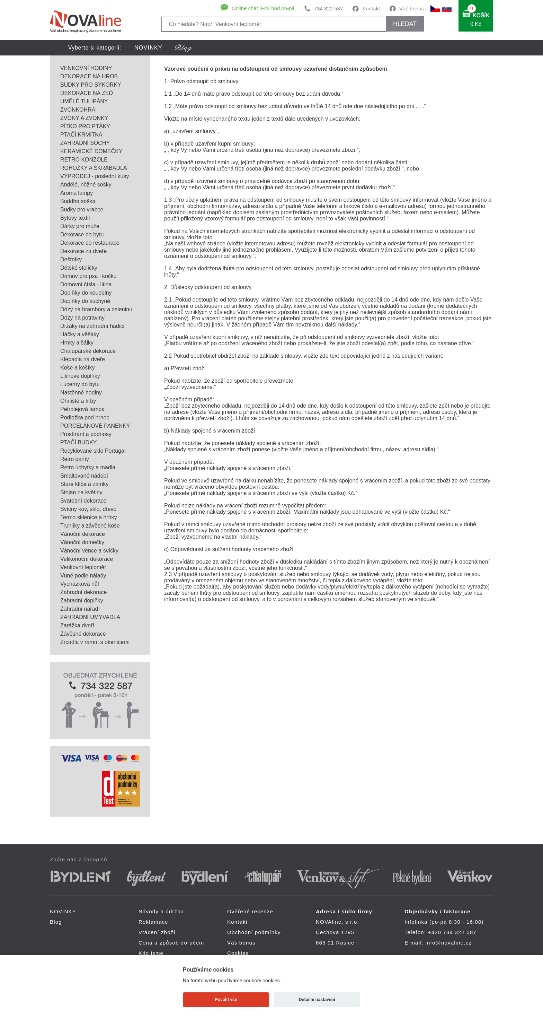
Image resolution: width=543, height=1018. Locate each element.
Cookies (238, 953)
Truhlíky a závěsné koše (90, 526)
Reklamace (153, 922)
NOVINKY (148, 48)
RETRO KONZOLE (84, 160)
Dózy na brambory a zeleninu (96, 309)
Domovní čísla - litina (86, 284)
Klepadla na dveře (82, 359)
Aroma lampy (76, 193)
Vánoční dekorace (82, 534)
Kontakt (371, 8)
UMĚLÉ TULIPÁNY (84, 101)
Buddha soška (77, 201)
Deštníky (71, 259)
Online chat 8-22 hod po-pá (263, 8)
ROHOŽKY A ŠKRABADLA (93, 168)
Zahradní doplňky (81, 600)
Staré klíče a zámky (84, 484)
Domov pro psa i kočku (88, 276)
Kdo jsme (151, 953)
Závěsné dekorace (83, 634)
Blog (56, 922)
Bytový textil (75, 218)
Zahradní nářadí (80, 609)
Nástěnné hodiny (81, 392)
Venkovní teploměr (83, 567)
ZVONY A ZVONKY (84, 118)
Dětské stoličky (78, 268)
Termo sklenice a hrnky (88, 517)
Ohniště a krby (78, 401)
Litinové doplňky (80, 376)
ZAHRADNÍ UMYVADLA (90, 617)
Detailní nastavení (317, 999)
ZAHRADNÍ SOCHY (85, 143)
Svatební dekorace (83, 501)
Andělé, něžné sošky (86, 185)
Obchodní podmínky (254, 932)
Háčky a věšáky (79, 334)
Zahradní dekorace (83, 592)
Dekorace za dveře (83, 251)
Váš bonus (411, 8)
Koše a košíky (77, 368)
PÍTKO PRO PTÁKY (85, 126)
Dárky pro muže (79, 226)
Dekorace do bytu (82, 234)
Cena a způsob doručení (171, 943)
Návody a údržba (161, 911)
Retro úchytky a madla (87, 467)
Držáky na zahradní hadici (92, 326)
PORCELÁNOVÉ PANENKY (95, 426)
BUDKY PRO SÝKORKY (90, 85)
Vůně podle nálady (83, 575)
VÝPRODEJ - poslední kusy (94, 176)
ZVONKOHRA (77, 110)
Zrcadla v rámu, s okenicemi (95, 642)
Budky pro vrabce (82, 209)
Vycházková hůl (79, 584)
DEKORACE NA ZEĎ (86, 93)
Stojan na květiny (81, 492)
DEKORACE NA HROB (89, 76)
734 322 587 (328, 8)
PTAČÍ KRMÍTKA (81, 135)
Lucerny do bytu (80, 384)
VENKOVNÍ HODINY (86, 68)
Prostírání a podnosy (86, 434)
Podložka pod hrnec (84, 417)
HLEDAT (405, 23)
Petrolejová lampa (82, 409)
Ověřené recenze (250, 911)
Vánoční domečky (82, 542)
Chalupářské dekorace (88, 351)
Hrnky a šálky (77, 343)
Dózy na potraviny (82, 318)
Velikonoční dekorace (86, 559)
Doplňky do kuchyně (85, 301)
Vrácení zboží (157, 932)
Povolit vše (226, 999)
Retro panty (74, 459)
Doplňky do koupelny (86, 293)
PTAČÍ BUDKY (78, 442)
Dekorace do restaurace (89, 243)
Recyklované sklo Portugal (93, 451)
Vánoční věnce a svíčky (89, 551)
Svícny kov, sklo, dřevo (88, 509)
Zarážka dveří (77, 625)
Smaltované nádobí (84, 476)
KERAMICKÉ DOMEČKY (91, 151)
